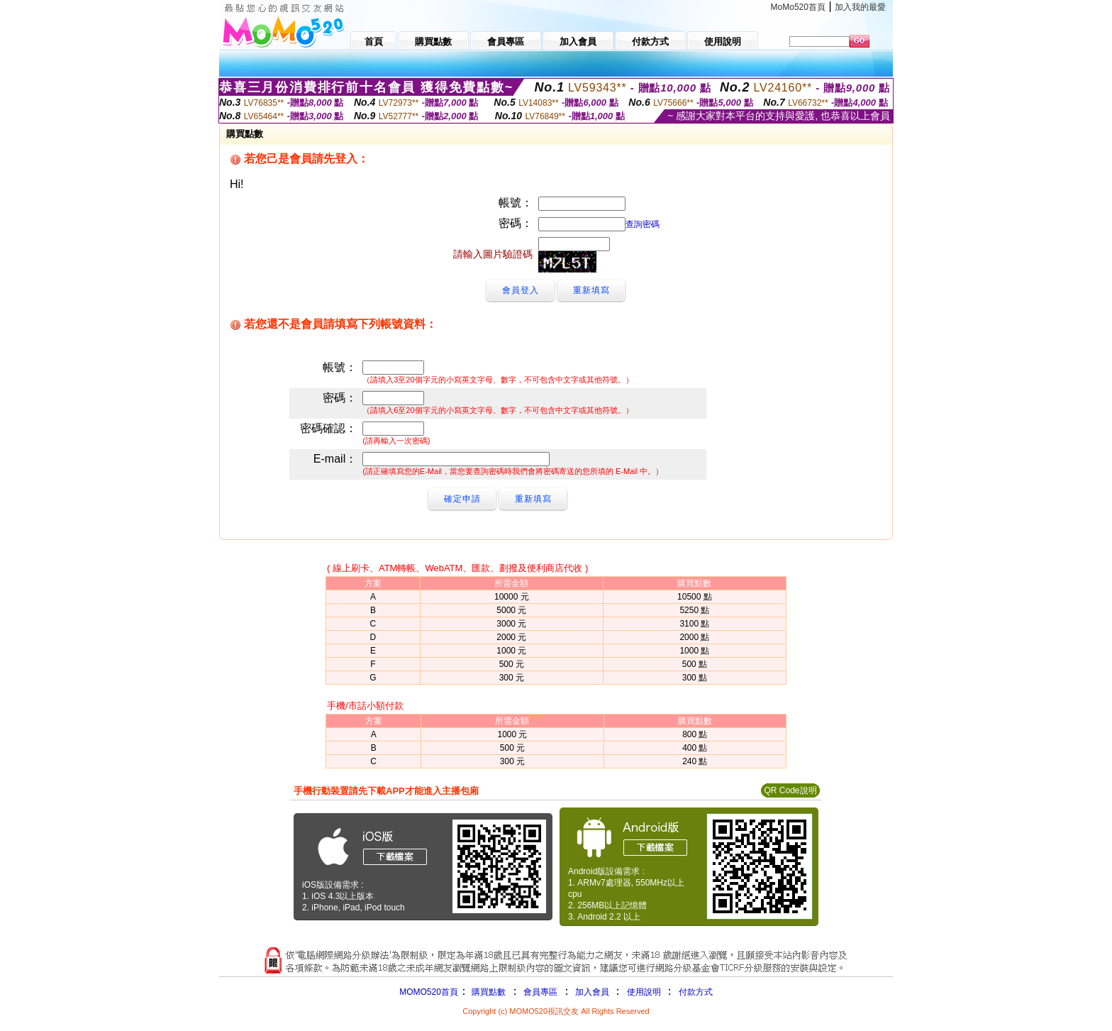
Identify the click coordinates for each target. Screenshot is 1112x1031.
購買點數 (487, 992)
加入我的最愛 (860, 7)
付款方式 (696, 992)
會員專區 (540, 992)
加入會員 (592, 992)
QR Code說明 (790, 790)
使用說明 (644, 992)
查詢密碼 (643, 224)
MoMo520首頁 (798, 7)
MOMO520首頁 (428, 992)
